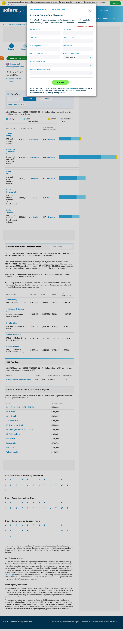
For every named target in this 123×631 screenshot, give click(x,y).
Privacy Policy (72, 88)
